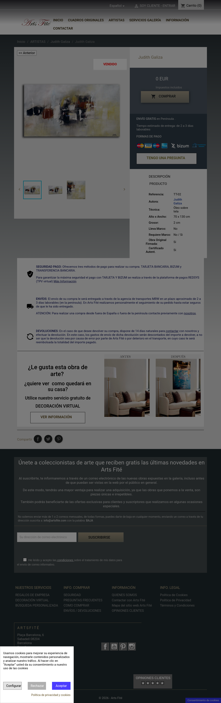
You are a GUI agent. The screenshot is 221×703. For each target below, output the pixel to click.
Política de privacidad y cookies (50, 695)
